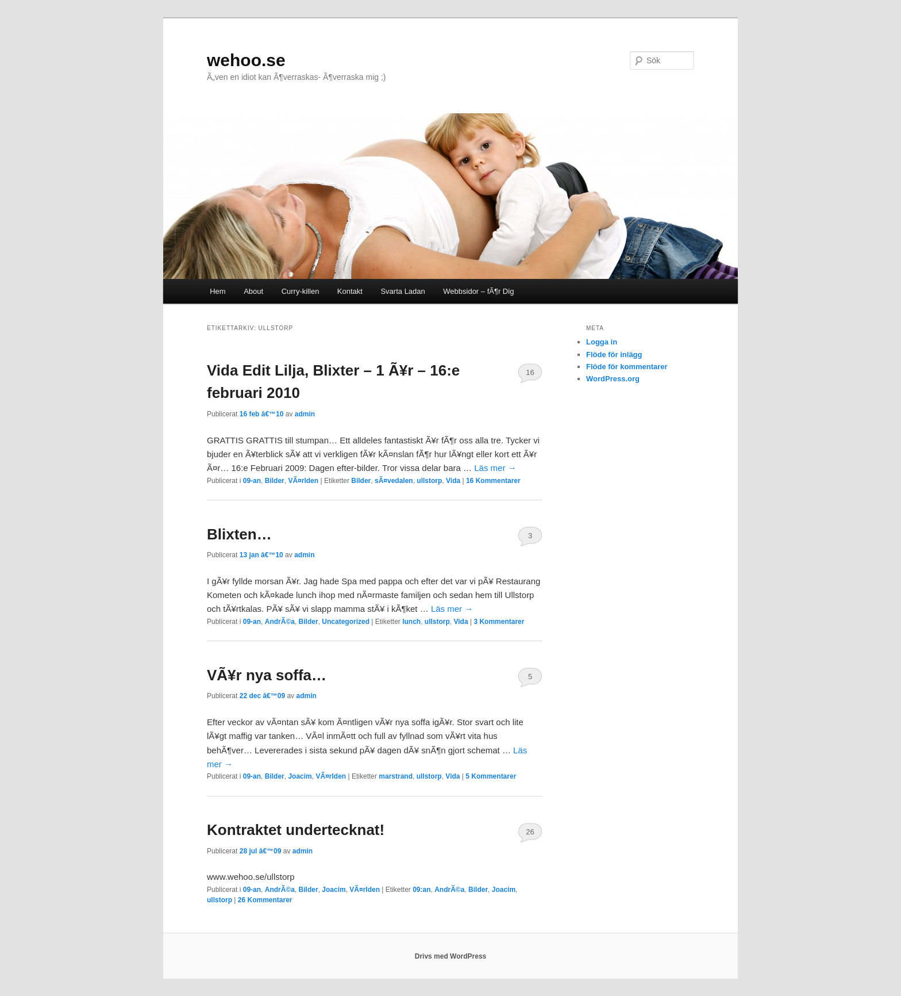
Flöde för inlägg (614, 354)
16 (530, 372)
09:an (421, 890)
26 (530, 832)
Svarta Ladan (402, 291)
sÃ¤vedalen (394, 481)
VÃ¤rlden (303, 481)
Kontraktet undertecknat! (295, 829)
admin (305, 414)
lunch (411, 622)
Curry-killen (300, 291)
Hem (217, 291)
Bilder (274, 481)
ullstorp (429, 481)
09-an (252, 481)
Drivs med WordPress (451, 956)
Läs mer (495, 468)
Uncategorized (345, 622)
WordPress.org (613, 378)
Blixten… (239, 534)
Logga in (601, 342)
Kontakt (350, 291)
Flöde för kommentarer (627, 366)
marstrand (396, 776)
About (253, 291)
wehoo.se (246, 60)
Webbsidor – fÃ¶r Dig (478, 291)
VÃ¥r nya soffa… (266, 675)
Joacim (299, 776)
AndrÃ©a (280, 622)
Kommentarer (493, 481)
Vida (453, 481)
